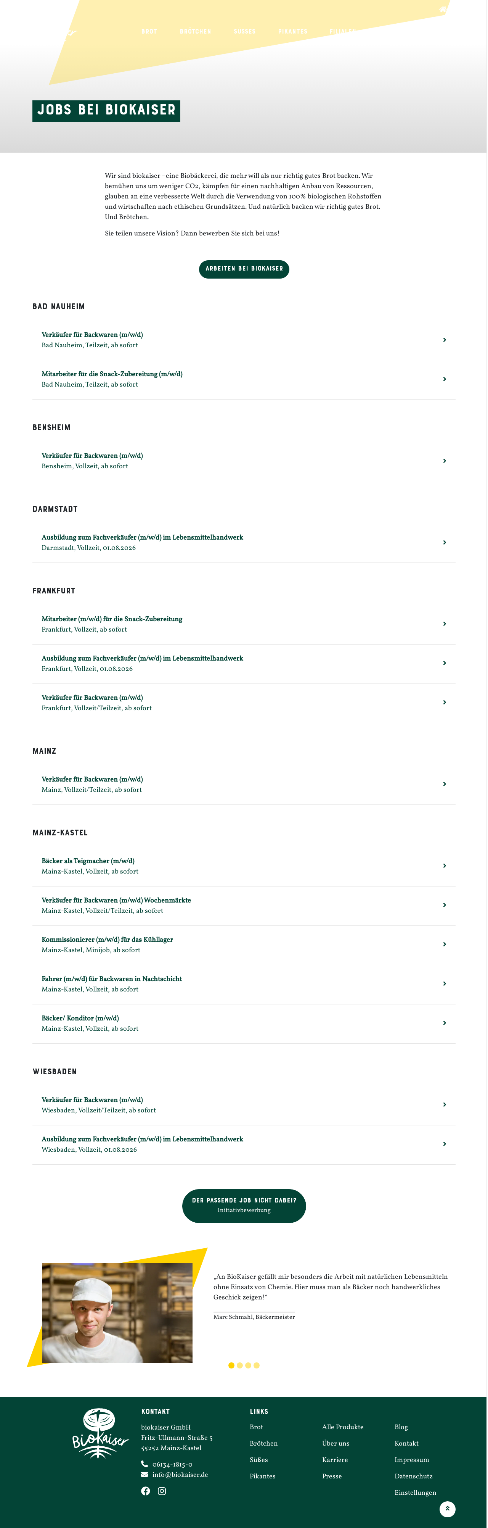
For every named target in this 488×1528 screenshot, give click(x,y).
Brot (143, 31)
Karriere (387, 31)
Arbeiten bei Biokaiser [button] (244, 268)
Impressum (412, 1460)
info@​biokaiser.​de (180, 1475)
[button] (244, 1206)
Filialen (337, 31)
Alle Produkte (343, 1427)
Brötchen (189, 31)
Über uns (440, 31)
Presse (332, 1476)
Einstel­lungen (416, 1493)
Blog (401, 1427)
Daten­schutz (414, 1476)
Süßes (238, 31)
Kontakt (407, 1444)
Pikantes (286, 31)
